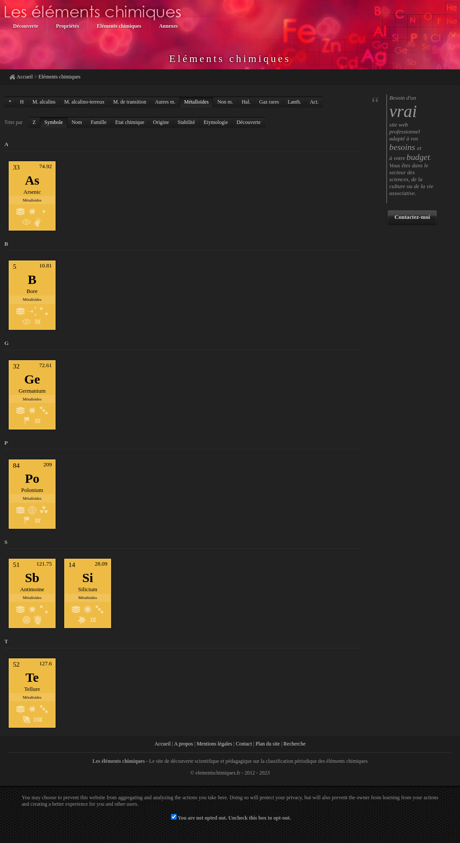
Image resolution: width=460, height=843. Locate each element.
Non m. (225, 102)
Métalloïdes (196, 102)
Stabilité (186, 122)
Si (87, 577)
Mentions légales (214, 744)
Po (32, 478)
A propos (183, 744)
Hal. (246, 102)
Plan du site (268, 744)
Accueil (24, 77)
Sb (32, 577)
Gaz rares (269, 102)
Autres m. (165, 102)
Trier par (13, 122)
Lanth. (294, 102)
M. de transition (129, 102)
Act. (314, 102)
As (32, 180)
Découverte (248, 122)
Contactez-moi (412, 217)
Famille (99, 122)
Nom (77, 122)
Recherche (294, 744)
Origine (161, 122)
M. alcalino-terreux (84, 102)
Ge (32, 379)
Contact (244, 744)
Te (32, 677)
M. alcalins (44, 102)
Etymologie (216, 122)
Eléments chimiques (59, 77)
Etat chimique (130, 122)
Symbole (53, 122)
